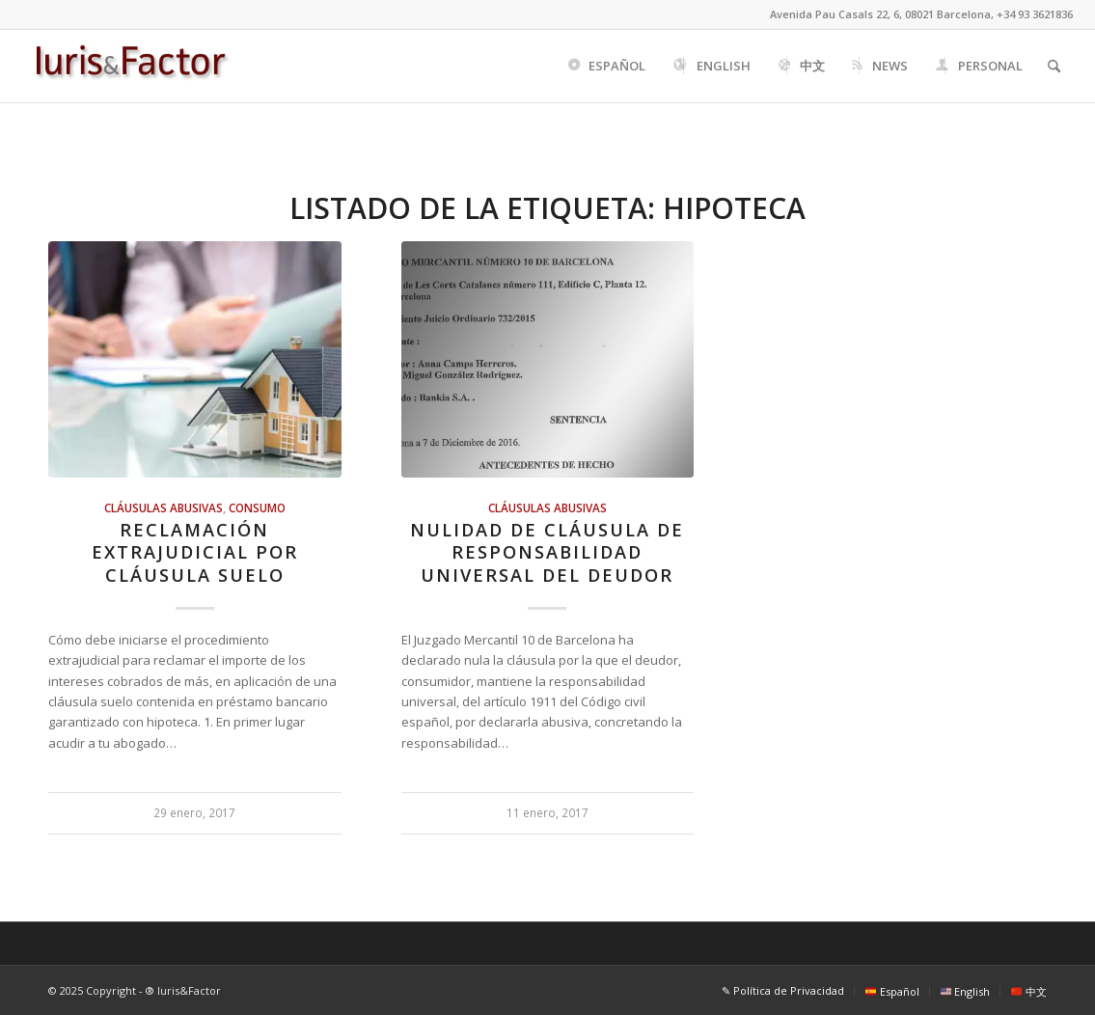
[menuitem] (606, 66)
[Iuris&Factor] (130, 66)
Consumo (257, 507)
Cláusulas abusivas (163, 507)
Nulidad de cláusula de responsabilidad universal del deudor (547, 552)
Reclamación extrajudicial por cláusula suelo (195, 552)
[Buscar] (1054, 66)
